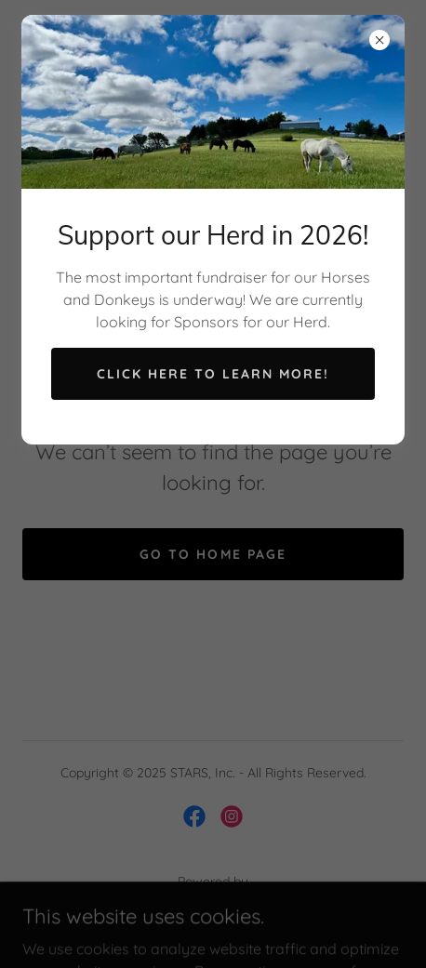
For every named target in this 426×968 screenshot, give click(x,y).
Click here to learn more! (213, 373)
